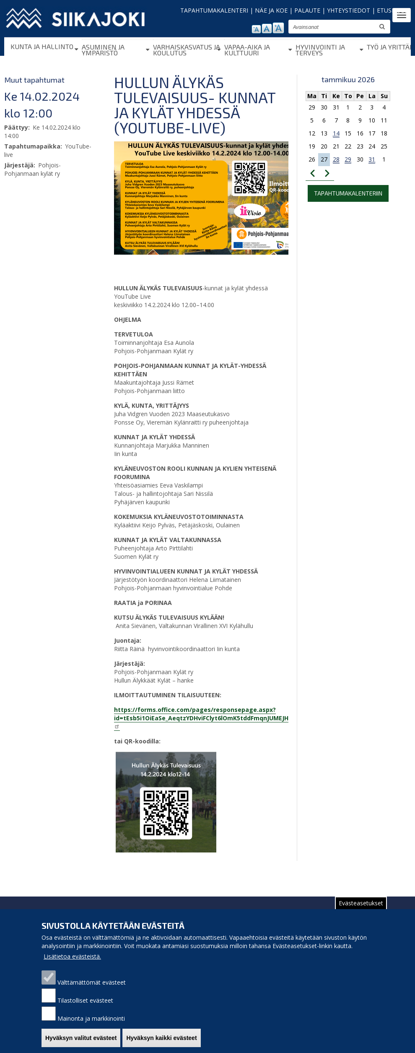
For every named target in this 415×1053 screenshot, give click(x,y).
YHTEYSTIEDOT (348, 10)
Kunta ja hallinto (41, 46)
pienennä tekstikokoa (256, 29)
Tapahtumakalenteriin (348, 193)
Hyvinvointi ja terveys (320, 50)
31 (371, 159)
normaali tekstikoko (267, 28)
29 (348, 159)
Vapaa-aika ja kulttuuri (247, 50)
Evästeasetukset (361, 911)
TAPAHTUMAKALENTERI (214, 10)
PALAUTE (307, 10)
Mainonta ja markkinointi (91, 1027)
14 (336, 133)
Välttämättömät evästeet (91, 991)
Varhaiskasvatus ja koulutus (186, 50)
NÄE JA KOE (271, 10)
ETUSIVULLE (394, 10)
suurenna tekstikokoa (278, 28)
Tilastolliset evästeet (85, 1009)
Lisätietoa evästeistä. (72, 965)
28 (336, 159)
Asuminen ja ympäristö (103, 50)
